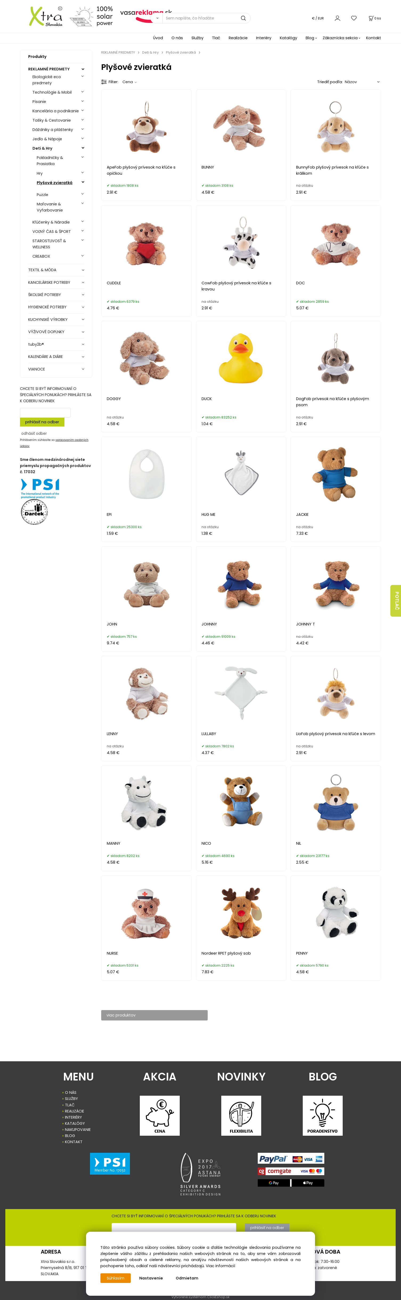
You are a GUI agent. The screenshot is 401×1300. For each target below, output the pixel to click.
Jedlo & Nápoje (47, 139)
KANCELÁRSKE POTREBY (49, 282)
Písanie (39, 101)
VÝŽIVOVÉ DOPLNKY (46, 331)
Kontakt (373, 38)
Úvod (158, 38)
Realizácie (238, 38)
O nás (177, 38)
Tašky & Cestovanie (51, 120)
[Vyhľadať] (156, 18)
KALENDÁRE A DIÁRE (45, 356)
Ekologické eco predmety (46, 80)
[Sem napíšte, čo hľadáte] (206, 18)
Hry (40, 173)
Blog (310, 38)
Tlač (216, 38)
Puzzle (42, 194)
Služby (197, 38)
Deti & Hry (42, 148)
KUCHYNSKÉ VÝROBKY (48, 319)
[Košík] (374, 18)
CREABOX (41, 256)
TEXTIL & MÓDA (42, 270)
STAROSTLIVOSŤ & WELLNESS (49, 244)
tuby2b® (36, 344)
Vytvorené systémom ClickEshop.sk (200, 1297)
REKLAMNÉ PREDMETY (49, 69)
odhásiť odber (34, 433)
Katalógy (288, 38)
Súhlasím (115, 1278)
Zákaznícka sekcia (340, 38)
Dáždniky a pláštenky (52, 129)
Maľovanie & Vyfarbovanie (50, 207)
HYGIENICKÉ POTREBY (47, 307)
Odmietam (187, 1278)
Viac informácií (220, 1266)
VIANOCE (36, 369)
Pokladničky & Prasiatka (50, 160)
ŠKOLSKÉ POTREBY (44, 294)
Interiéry (263, 38)
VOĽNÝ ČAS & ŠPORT (51, 231)
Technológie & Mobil (52, 92)
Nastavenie (151, 1278)
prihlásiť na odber (42, 422)
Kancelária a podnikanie (55, 111)
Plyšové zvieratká (54, 182)
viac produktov (121, 1015)
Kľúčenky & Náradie (51, 222)
